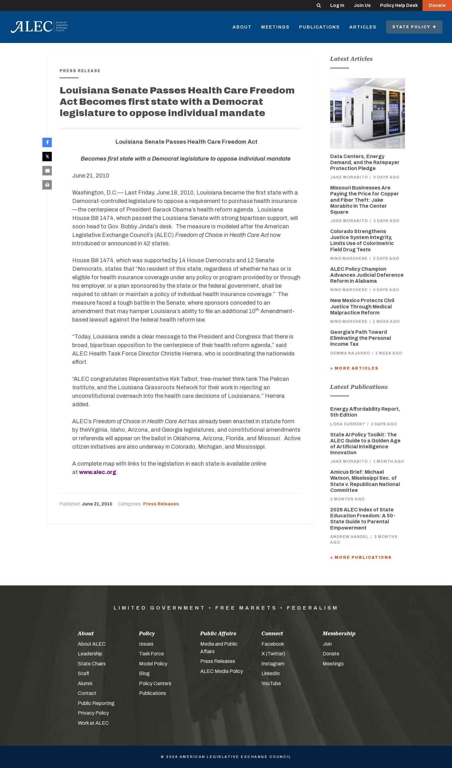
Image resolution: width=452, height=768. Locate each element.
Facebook (272, 644)
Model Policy (153, 663)
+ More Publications (361, 557)
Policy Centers (155, 683)
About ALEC (92, 644)
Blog (144, 673)
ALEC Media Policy (221, 671)
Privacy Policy (93, 713)
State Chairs (92, 663)
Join (327, 644)
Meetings (275, 27)
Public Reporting (96, 703)
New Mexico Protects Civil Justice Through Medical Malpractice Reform (362, 306)
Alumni (85, 683)
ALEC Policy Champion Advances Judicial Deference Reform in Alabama (367, 275)
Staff (83, 673)
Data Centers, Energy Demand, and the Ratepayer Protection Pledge (365, 162)
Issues (146, 644)
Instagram (272, 663)
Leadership (90, 653)
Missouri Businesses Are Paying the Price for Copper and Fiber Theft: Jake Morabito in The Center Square (364, 200)
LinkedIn (270, 673)
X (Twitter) (273, 653)
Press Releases (161, 504)
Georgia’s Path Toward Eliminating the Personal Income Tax (360, 338)
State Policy (414, 27)
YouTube (271, 683)
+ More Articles (354, 368)
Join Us (362, 5)
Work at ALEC (93, 723)
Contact (87, 693)
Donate (437, 5)
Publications (319, 27)
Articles (363, 27)
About (242, 27)
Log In (337, 5)
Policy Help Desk (399, 5)
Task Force (151, 653)
